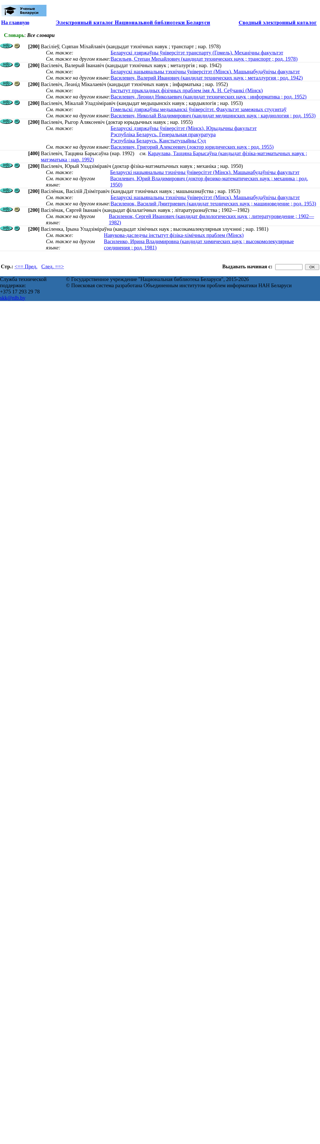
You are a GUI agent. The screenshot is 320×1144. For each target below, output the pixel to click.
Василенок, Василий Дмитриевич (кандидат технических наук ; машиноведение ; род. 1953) (213, 204)
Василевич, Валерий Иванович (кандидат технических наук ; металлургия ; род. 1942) (206, 78)
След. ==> (52, 266)
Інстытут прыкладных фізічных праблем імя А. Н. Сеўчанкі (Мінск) (186, 90)
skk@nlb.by (12, 298)
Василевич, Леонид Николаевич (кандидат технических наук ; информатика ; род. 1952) (208, 97)
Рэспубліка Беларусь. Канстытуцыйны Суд (158, 141)
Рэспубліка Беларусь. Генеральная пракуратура (162, 134)
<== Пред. (26, 266)
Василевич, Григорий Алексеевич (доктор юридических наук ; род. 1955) (192, 147)
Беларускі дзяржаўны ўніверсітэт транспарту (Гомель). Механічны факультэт (196, 53)
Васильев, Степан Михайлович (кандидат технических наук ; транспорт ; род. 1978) (203, 59)
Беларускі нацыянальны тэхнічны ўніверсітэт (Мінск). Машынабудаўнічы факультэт (205, 71)
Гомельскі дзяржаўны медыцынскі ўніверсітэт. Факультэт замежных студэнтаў (198, 109)
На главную (15, 22)
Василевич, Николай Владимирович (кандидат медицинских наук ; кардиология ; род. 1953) (212, 115)
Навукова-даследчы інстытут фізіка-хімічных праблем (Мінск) (174, 235)
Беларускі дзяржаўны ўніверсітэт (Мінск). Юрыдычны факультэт (183, 128)
